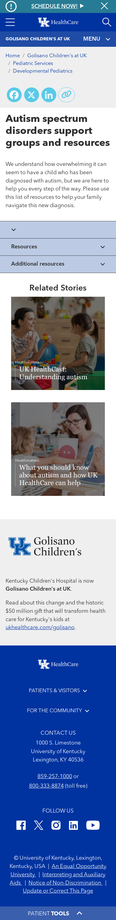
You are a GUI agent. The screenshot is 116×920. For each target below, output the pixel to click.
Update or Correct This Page (58, 891)
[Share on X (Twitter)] (31, 94)
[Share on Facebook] (14, 94)
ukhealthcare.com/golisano (40, 627)
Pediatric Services (33, 63)
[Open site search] (106, 22)
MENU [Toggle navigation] (97, 39)
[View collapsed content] (58, 229)
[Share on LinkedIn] (49, 94)
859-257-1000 (54, 776)
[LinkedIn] (73, 826)
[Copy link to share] (66, 94)
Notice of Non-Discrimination (65, 883)
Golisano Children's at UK (57, 55)
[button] (10, 22)
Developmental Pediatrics (42, 71)
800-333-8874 (46, 786)
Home (13, 55)
